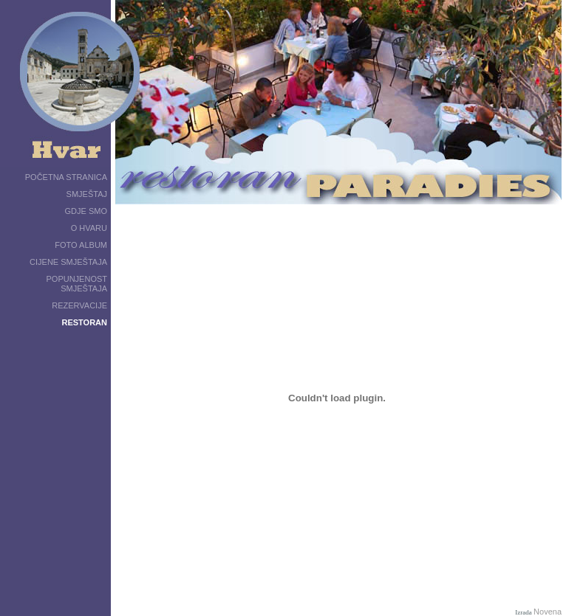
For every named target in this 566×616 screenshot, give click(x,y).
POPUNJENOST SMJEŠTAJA (76, 283)
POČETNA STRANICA (66, 177)
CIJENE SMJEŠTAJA (68, 261)
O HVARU (89, 228)
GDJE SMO (86, 211)
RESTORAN (84, 322)
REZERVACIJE (79, 305)
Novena (547, 611)
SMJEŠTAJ (87, 194)
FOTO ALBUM (81, 244)
